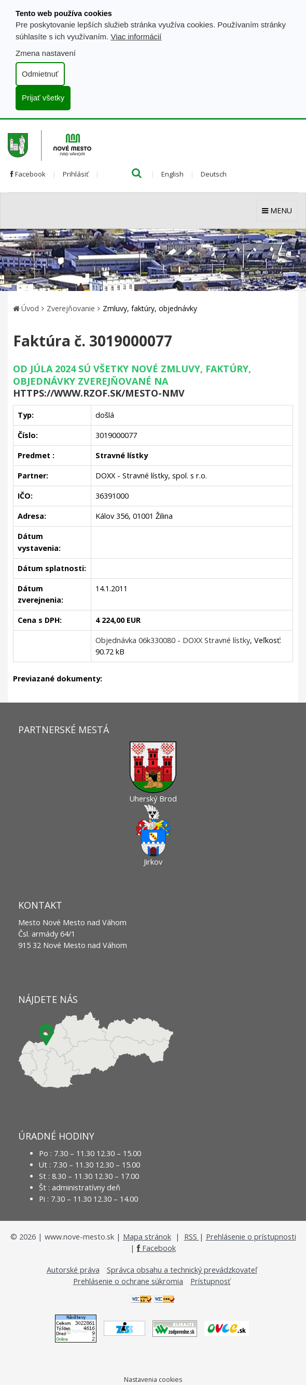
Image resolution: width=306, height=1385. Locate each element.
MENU (277, 210)
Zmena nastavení (46, 53)
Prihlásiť (76, 174)
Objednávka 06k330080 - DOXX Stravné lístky (172, 640)
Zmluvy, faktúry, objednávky (150, 308)
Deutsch (214, 174)
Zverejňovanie (71, 308)
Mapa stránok (147, 1237)
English (172, 174)
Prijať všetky (43, 97)
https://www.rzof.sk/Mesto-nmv (99, 393)
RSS (191, 1237)
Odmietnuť (40, 73)
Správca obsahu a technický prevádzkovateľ (182, 1270)
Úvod (30, 308)
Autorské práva (73, 1270)
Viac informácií (135, 36)
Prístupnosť (210, 1281)
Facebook (28, 174)
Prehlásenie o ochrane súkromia (128, 1281)
